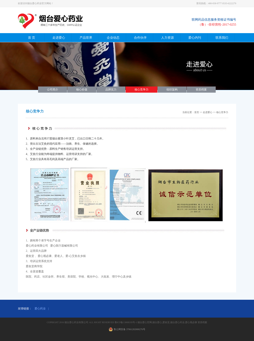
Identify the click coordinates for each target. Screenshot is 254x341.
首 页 (31, 37)
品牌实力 (110, 89)
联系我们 (222, 37)
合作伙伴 (140, 37)
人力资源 (167, 37)
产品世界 (86, 37)
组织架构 (172, 89)
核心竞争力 (141, 89)
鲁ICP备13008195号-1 (126, 322)
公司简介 (52, 89)
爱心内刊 (194, 37)
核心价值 (81, 89)
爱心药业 (40, 308)
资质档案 (201, 89)
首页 (196, 112)
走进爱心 (58, 37)
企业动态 (113, 37)
